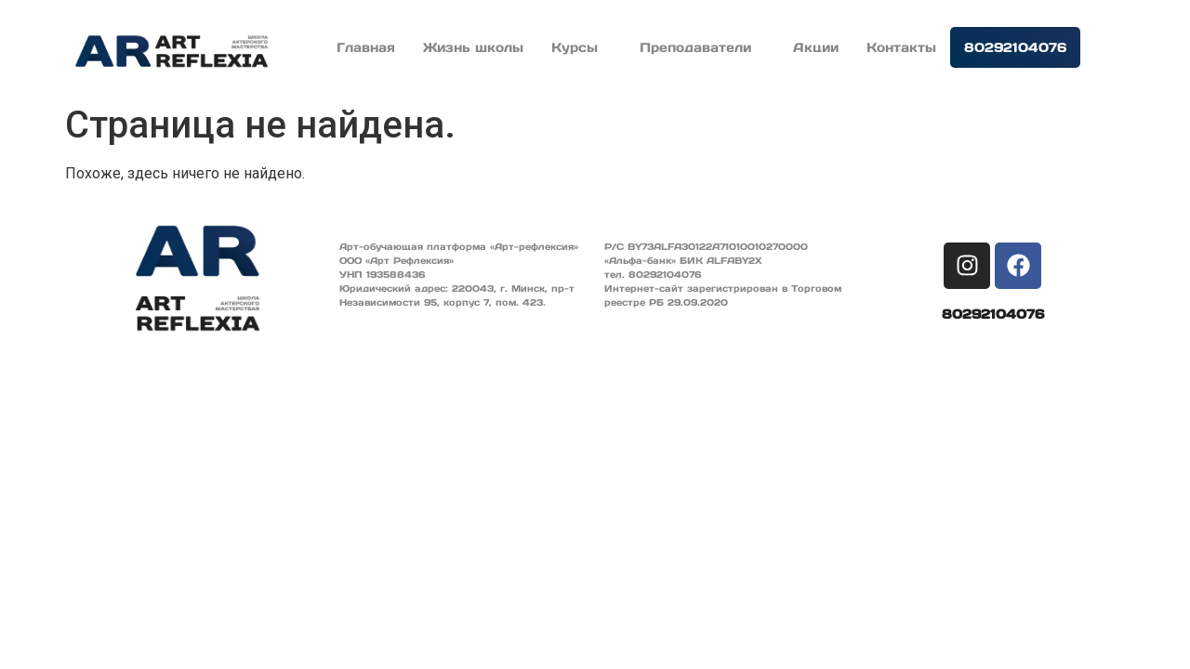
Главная (366, 47)
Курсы (581, 47)
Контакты (901, 47)
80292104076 (1015, 47)
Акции (816, 47)
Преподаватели (702, 47)
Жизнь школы (473, 47)
